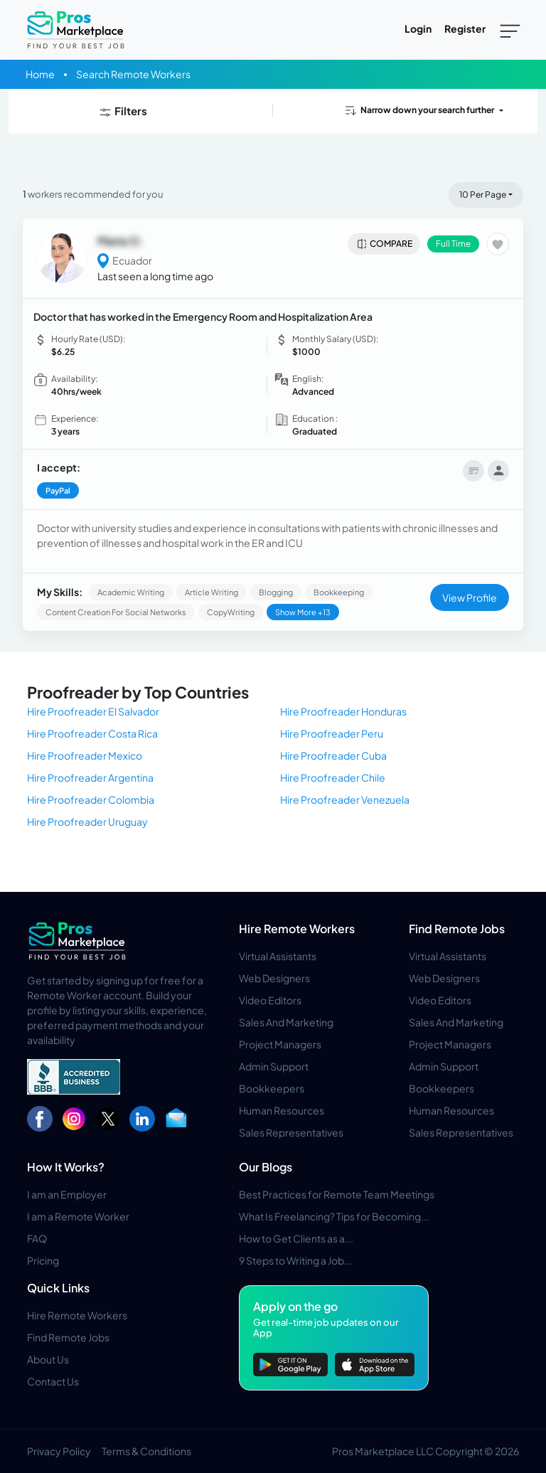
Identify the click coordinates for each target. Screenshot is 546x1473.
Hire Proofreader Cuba (333, 755)
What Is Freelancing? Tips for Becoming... (334, 1216)
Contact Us (53, 1381)
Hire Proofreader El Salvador (93, 711)
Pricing (43, 1260)
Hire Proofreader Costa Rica (92, 733)
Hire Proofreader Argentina (90, 777)
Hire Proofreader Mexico (84, 755)
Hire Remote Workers (297, 928)
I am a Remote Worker (78, 1216)
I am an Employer (67, 1194)
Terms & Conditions (146, 1451)
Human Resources (281, 1110)
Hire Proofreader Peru (331, 733)
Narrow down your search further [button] (418, 110)
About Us (48, 1359)
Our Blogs (265, 1166)
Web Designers (274, 978)
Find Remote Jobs (457, 928)
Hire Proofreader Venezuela (345, 799)
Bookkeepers (271, 1088)
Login (418, 28)
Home (40, 74)
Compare (384, 244)
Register (465, 28)
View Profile (469, 597)
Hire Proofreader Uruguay (87, 821)
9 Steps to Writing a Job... (296, 1260)
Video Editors (270, 1000)
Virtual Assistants (277, 956)
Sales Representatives (291, 1132)
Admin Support (274, 1066)
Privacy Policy (59, 1451)
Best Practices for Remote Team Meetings (336, 1194)
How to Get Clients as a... (296, 1238)
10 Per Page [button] (482, 194)
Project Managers (280, 1044)
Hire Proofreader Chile (332, 777)
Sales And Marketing (286, 1022)
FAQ (37, 1238)
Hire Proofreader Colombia (90, 799)
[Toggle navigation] (510, 30)
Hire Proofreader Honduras (343, 711)
